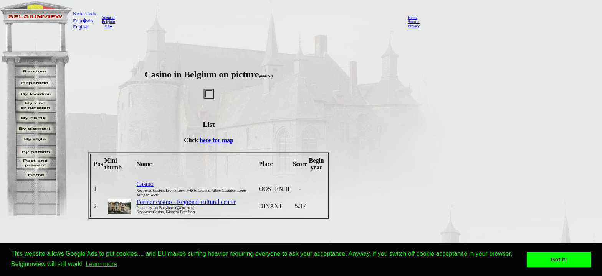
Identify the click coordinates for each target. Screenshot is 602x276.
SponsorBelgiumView (108, 21)
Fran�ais (83, 20)
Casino (144, 184)
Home (412, 17)
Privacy (414, 26)
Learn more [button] (101, 264)
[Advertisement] (259, 21)
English (80, 27)
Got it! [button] (559, 259)
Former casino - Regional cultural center (186, 202)
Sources (414, 22)
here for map (216, 140)
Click (191, 140)
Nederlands (84, 13)
